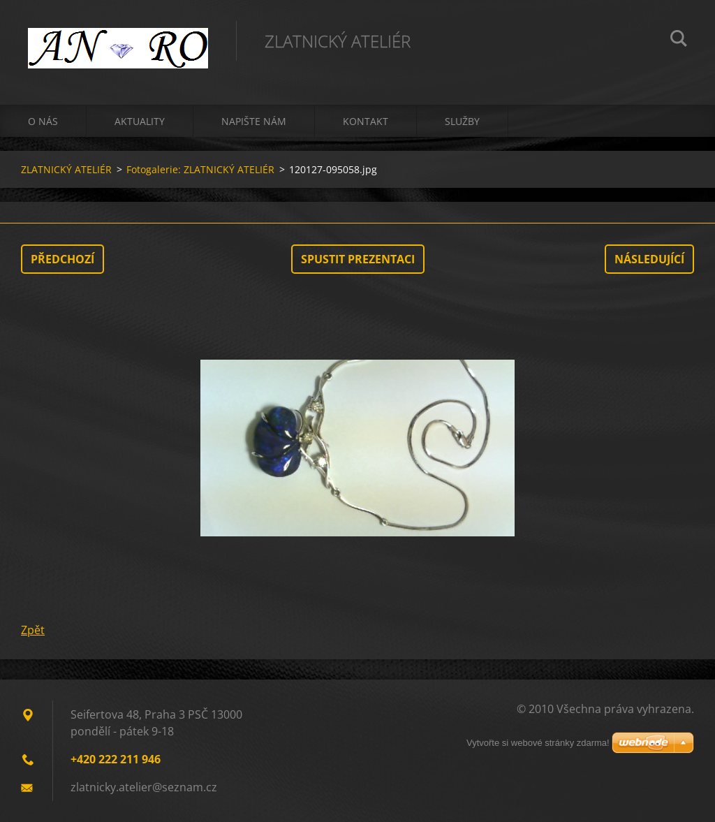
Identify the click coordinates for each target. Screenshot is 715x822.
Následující (649, 259)
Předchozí (62, 259)
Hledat (678, 40)
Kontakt (365, 121)
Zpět (33, 630)
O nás (43, 121)
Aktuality (140, 121)
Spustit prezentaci (358, 259)
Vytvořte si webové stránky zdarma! (538, 742)
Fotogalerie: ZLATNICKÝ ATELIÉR (200, 169)
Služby (462, 121)
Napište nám (253, 121)
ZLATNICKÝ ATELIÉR (66, 169)
